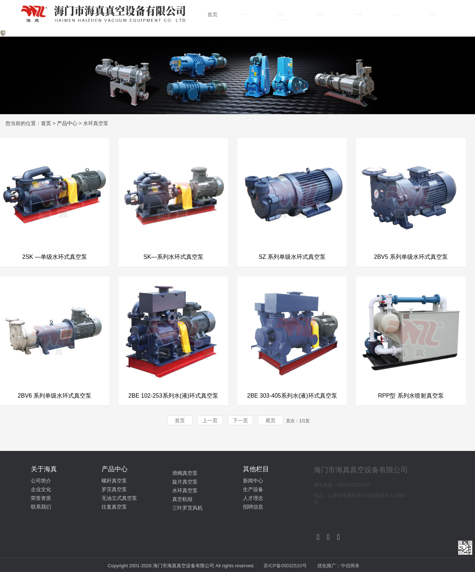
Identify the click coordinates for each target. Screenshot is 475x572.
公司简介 (41, 481)
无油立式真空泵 (119, 498)
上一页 (210, 420)
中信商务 (350, 565)
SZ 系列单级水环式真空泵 (292, 257)
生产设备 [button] (358, 14)
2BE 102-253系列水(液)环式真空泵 (173, 396)
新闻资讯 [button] (320, 14)
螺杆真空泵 (114, 481)
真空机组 (182, 499)
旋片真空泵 (185, 482)
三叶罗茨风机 (187, 508)
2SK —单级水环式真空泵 (54, 257)
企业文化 (41, 489)
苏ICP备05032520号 (286, 565)
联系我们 (41, 507)
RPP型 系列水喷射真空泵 (410, 396)
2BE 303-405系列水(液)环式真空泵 (292, 396)
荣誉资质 (41, 498)
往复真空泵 (114, 507)
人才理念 (253, 498)
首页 (212, 14)
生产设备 (253, 489)
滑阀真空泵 (185, 473)
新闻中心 (253, 481)
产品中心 (67, 123)
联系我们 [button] (434, 14)
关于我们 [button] (244, 14)
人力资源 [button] (396, 14)
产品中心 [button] (282, 14)
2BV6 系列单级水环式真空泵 (55, 396)
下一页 (240, 420)
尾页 (270, 420)
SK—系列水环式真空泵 (173, 257)
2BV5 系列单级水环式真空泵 (411, 257)
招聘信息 (253, 507)
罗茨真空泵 (114, 489)
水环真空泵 (185, 490)
